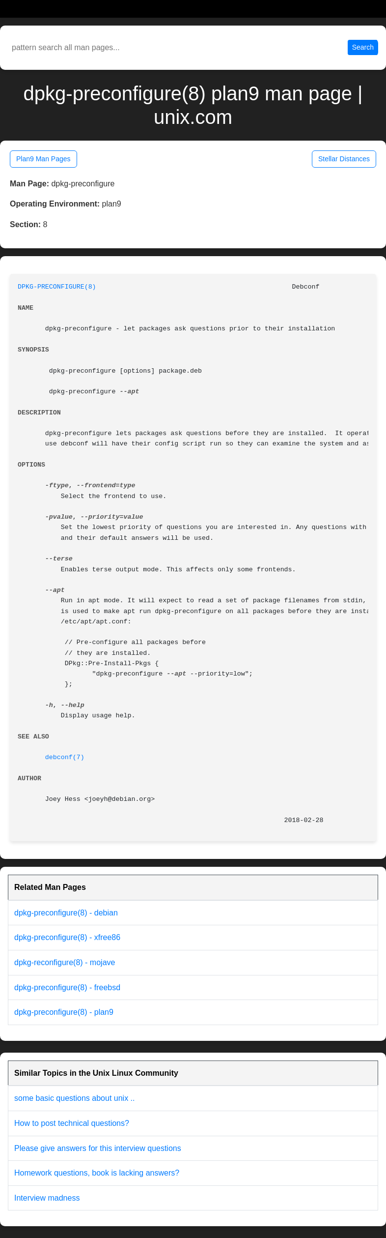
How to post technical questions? (71, 1123)
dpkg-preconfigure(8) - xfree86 (67, 937)
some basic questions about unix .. (74, 1098)
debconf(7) (64, 757)
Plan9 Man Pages (43, 159)
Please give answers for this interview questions (97, 1148)
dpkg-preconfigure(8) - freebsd (67, 987)
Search (363, 47)
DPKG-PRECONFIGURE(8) (57, 287)
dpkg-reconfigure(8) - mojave (64, 962)
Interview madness (47, 1198)
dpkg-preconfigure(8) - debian (66, 913)
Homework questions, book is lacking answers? (96, 1173)
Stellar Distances (344, 159)
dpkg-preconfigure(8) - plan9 (63, 1012)
